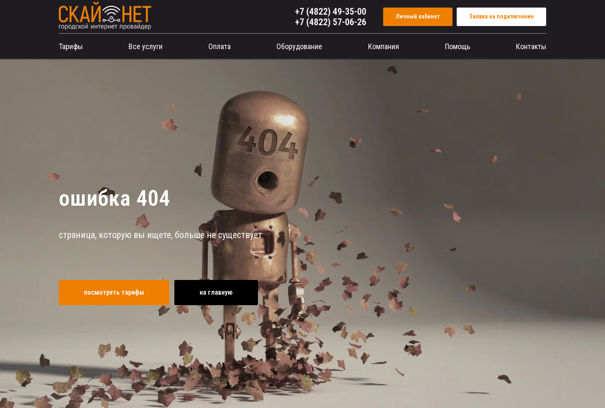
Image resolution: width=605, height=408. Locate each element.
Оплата (219, 46)
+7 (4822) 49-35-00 (330, 11)
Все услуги (146, 46)
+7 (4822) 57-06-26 (330, 22)
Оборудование (299, 46)
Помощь (457, 46)
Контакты (531, 46)
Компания (383, 46)
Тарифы (71, 46)
